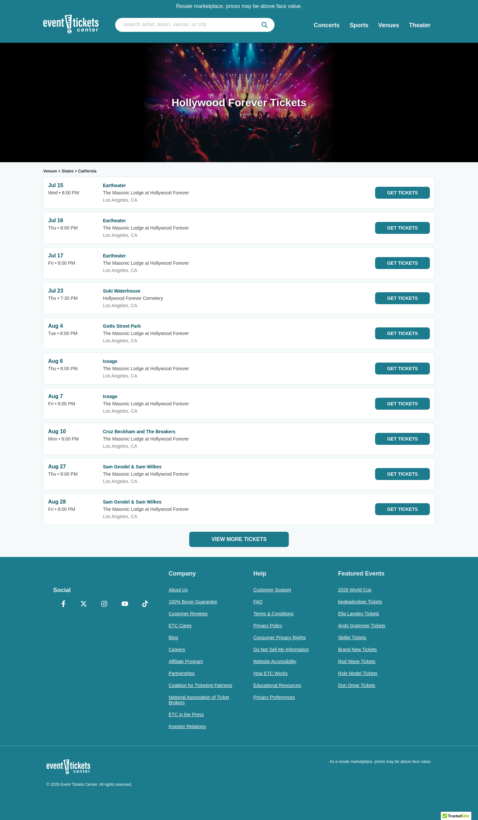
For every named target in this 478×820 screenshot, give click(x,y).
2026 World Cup (354, 589)
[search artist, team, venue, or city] (195, 25)
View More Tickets (239, 539)
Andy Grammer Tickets (361, 625)
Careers (177, 649)
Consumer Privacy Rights (279, 637)
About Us (178, 589)
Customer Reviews (188, 613)
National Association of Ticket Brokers (199, 700)
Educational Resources (277, 685)
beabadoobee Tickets (360, 601)
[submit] (264, 25)
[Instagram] (104, 604)
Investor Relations (187, 726)
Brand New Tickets (357, 649)
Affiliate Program (186, 661)
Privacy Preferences (274, 697)
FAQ (258, 601)
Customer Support (272, 589)
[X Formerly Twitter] (84, 604)
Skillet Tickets (352, 637)
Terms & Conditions (273, 613)
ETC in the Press (186, 714)
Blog (173, 637)
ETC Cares (180, 625)
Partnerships (182, 673)
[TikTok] (145, 604)
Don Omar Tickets (356, 685)
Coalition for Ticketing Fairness (200, 685)
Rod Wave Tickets (356, 661)
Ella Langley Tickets (358, 613)
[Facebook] (63, 604)
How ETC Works (270, 673)
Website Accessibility (274, 661)
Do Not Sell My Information (281, 649)
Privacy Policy (267, 625)
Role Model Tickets (357, 673)
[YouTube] (125, 604)
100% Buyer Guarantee (193, 601)
